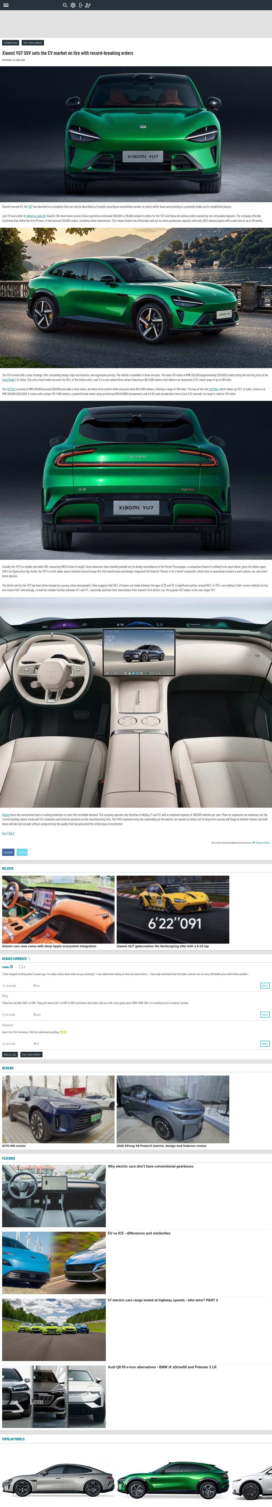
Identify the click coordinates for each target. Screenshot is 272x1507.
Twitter (22, 852)
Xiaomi (6, 815)
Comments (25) (10, 42)
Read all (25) (10, 1054)
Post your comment (33, 42)
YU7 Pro (11, 389)
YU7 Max (213, 389)
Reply (265, 985)
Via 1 (4, 833)
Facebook (8, 852)
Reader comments (16, 958)
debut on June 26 (36, 216)
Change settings (260, 842)
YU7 (30, 206)
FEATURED (8, 1158)
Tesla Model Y (9, 380)
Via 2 (11, 833)
